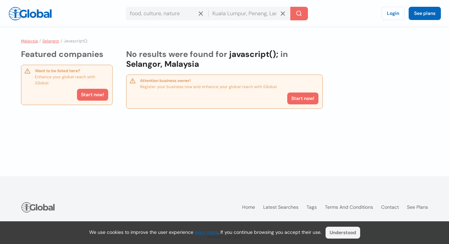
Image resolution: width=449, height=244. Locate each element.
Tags (312, 207)
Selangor (50, 41)
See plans (424, 13)
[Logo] (30, 13)
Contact (390, 207)
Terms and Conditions (349, 207)
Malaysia (29, 41)
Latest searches (280, 207)
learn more (206, 232)
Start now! (92, 95)
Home (248, 207)
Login (393, 13)
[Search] (299, 13)
